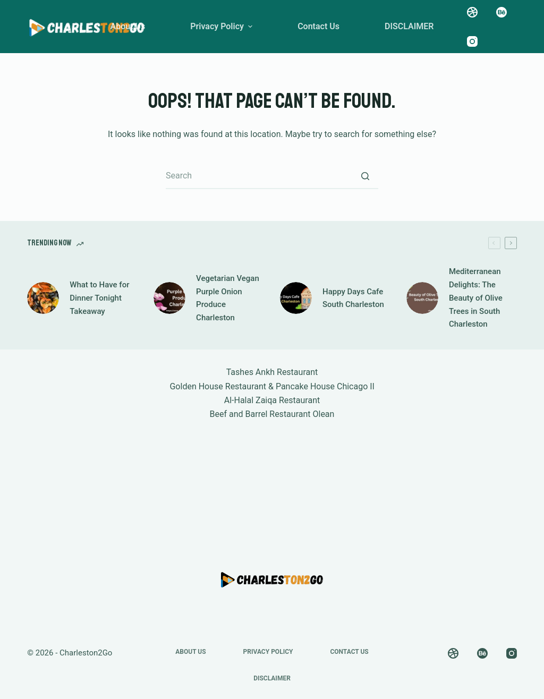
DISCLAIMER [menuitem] (409, 26)
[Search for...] (272, 176)
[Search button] (365, 176)
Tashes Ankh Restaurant (272, 372)
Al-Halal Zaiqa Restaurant (272, 400)
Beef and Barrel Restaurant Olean (272, 414)
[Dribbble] (472, 12)
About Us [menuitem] (127, 26)
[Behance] (501, 12)
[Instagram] (472, 41)
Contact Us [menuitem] (318, 26)
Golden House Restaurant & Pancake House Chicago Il (271, 386)
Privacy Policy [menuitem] (222, 26)
